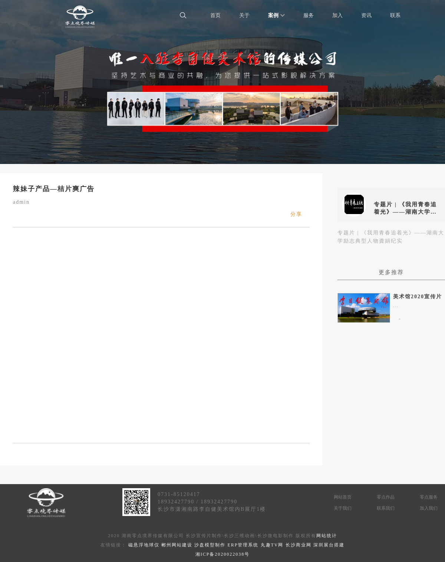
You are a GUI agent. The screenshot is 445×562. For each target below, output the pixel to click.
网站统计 (326, 535)
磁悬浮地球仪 (143, 545)
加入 (337, 15)
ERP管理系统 (242, 545)
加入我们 (429, 508)
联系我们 (386, 508)
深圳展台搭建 (329, 545)
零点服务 (429, 497)
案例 (276, 15)
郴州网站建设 (176, 545)
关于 (244, 15)
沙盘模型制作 (209, 545)
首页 (215, 15)
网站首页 (343, 497)
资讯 (366, 15)
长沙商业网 (299, 545)
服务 (308, 15)
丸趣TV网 (272, 545)
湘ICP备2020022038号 (222, 554)
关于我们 (343, 508)
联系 (395, 15)
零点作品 (386, 497)
